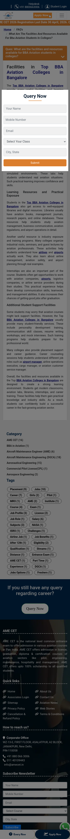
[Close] (63, 92)
